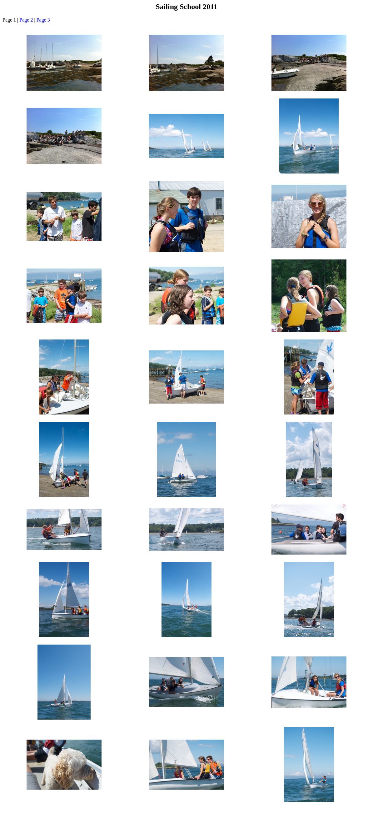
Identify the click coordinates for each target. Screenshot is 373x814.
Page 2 (26, 20)
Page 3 (43, 20)
